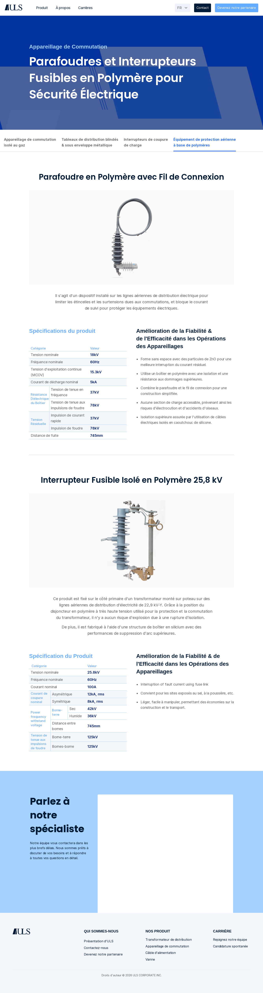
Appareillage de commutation (167, 946)
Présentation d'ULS (98, 941)
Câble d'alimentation (160, 953)
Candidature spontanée (230, 946)
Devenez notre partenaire (103, 954)
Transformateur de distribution (168, 940)
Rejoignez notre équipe (230, 940)
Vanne (150, 959)
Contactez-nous (96, 948)
